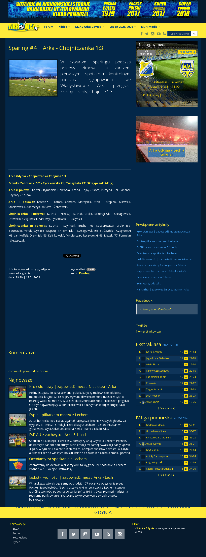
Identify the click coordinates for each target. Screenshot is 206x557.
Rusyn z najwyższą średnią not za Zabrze (161, 265)
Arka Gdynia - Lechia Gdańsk (166, 152)
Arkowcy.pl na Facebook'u (156, 309)
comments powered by (28, 371)
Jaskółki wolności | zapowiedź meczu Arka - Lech (71, 477)
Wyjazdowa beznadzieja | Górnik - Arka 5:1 (162, 271)
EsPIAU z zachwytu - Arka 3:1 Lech (58, 434)
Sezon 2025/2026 (122, 27)
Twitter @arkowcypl (149, 331)
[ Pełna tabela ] (166, 408)
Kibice (64, 27)
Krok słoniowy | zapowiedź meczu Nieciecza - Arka (72, 386)
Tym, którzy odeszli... (149, 283)
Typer (16, 542)
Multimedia (150, 27)
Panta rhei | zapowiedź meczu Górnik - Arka (163, 289)
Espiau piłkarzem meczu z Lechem (59, 414)
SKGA (16, 528)
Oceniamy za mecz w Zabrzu (154, 277)
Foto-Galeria (20, 537)
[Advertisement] (69, 137)
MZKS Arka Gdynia (89, 27)
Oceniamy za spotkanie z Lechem (58, 458)
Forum (48, 27)
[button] (194, 33)
